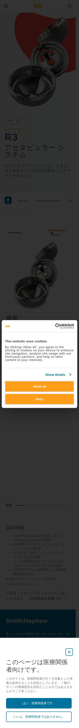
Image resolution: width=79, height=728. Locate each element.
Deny (40, 399)
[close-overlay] (69, 652)
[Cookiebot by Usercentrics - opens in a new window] (56, 326)
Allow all (39, 386)
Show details (55, 374)
